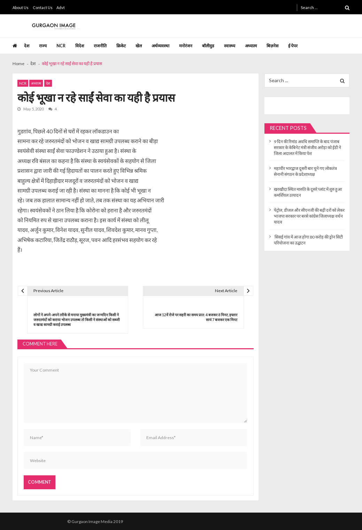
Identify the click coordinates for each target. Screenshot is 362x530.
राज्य (43, 45)
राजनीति (100, 45)
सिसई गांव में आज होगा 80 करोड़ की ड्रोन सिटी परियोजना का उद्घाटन (308, 239)
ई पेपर (293, 45)
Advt (60, 7)
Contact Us (43, 7)
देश (26, 45)
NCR (61, 45)
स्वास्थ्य (229, 45)
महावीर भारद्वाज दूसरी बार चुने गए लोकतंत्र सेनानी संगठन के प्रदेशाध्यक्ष (305, 171)
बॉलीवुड (208, 45)
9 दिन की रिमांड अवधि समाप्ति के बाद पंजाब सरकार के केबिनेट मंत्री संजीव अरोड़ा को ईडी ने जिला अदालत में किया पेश (307, 147)
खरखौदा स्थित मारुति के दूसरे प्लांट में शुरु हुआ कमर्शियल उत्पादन (308, 192)
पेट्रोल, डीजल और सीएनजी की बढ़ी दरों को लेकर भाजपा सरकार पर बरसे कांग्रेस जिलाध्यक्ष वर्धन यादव (309, 216)
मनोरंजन (185, 45)
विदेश (79, 45)
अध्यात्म (251, 45)
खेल (139, 45)
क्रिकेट (121, 45)
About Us (21, 7)
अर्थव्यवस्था (160, 45)
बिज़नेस (272, 45)
